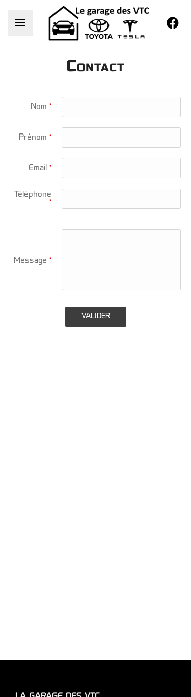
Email (40, 168)
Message (32, 261)
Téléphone (32, 199)
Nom (41, 107)
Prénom (35, 137)
